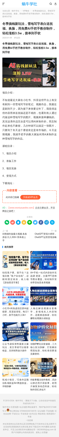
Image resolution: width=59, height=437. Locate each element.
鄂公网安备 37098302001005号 (21, 411)
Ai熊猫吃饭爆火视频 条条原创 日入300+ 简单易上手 (14, 237)
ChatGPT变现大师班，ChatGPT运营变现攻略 (46, 235)
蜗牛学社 (29, 4)
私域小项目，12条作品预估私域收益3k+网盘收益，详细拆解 (15, 383)
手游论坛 (16, 414)
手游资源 (24, 414)
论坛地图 (41, 411)
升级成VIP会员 (30, 197)
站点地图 (23, 407)
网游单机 (41, 414)
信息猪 (30, 420)
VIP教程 (26, 11)
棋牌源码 (50, 414)
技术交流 (33, 414)
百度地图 (14, 407)
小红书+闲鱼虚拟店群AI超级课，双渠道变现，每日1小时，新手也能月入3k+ (15, 311)
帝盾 (29, 417)
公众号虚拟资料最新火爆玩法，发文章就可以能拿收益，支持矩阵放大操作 (15, 347)
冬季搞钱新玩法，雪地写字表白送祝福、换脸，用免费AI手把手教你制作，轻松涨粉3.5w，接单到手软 (29, 28)
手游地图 (50, 411)
